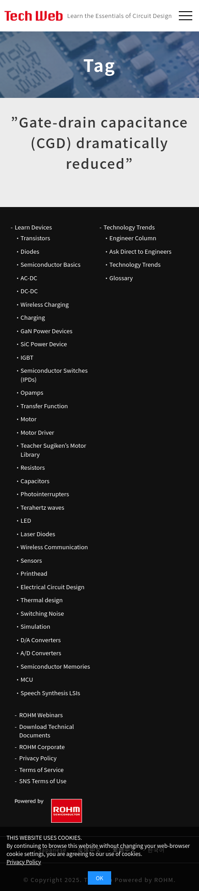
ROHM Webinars (41, 714)
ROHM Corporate (42, 746)
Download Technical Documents (46, 731)
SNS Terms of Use (42, 780)
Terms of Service (41, 769)
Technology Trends (129, 227)
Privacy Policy (37, 758)
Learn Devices (33, 227)
